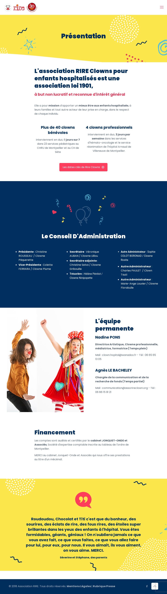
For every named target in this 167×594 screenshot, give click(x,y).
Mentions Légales (79, 586)
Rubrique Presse (104, 586)
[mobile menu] (162, 7)
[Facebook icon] (147, 586)
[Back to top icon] (154, 586)
